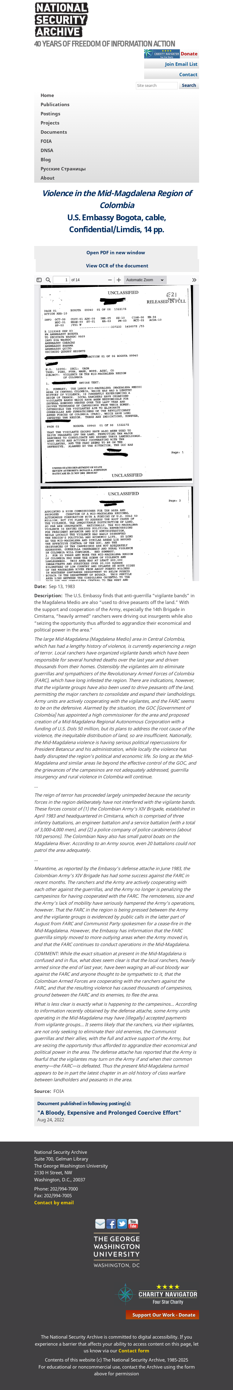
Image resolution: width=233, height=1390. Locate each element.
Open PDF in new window (115, 252)
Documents (54, 132)
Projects (50, 123)
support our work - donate (164, 1315)
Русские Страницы (63, 169)
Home (47, 95)
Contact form (133, 1350)
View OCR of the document (117, 266)
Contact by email (54, 1202)
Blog (46, 159)
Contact (188, 74)
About (48, 178)
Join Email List (181, 64)
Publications (55, 104)
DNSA (47, 150)
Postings (50, 113)
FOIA (46, 141)
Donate (189, 53)
